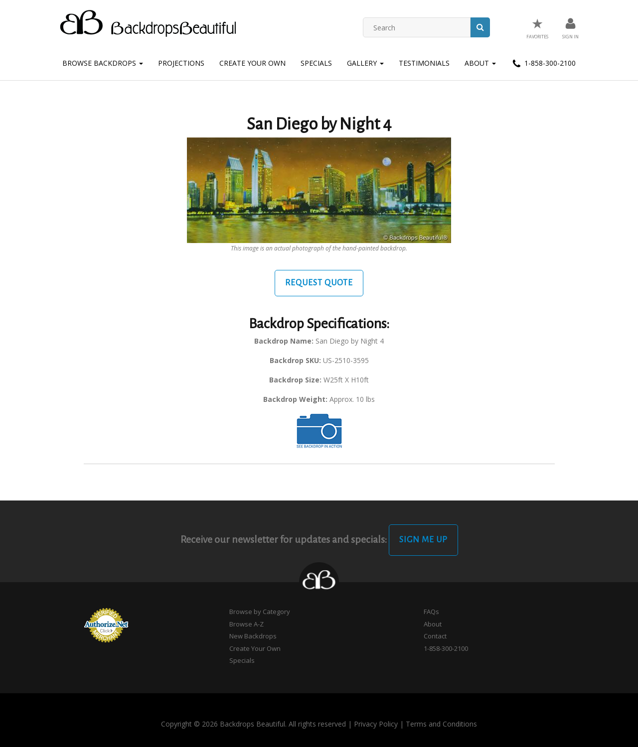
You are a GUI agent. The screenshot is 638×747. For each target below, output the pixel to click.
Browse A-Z (246, 624)
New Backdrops (253, 635)
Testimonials (424, 63)
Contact (435, 635)
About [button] (480, 63)
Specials (316, 63)
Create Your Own (252, 63)
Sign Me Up (423, 539)
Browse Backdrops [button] (102, 63)
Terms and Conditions (441, 724)
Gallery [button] (365, 63)
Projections (181, 63)
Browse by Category (259, 611)
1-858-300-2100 (543, 63)
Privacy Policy (376, 724)
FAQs (431, 611)
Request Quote (319, 282)
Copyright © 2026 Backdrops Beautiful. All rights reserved (253, 724)
